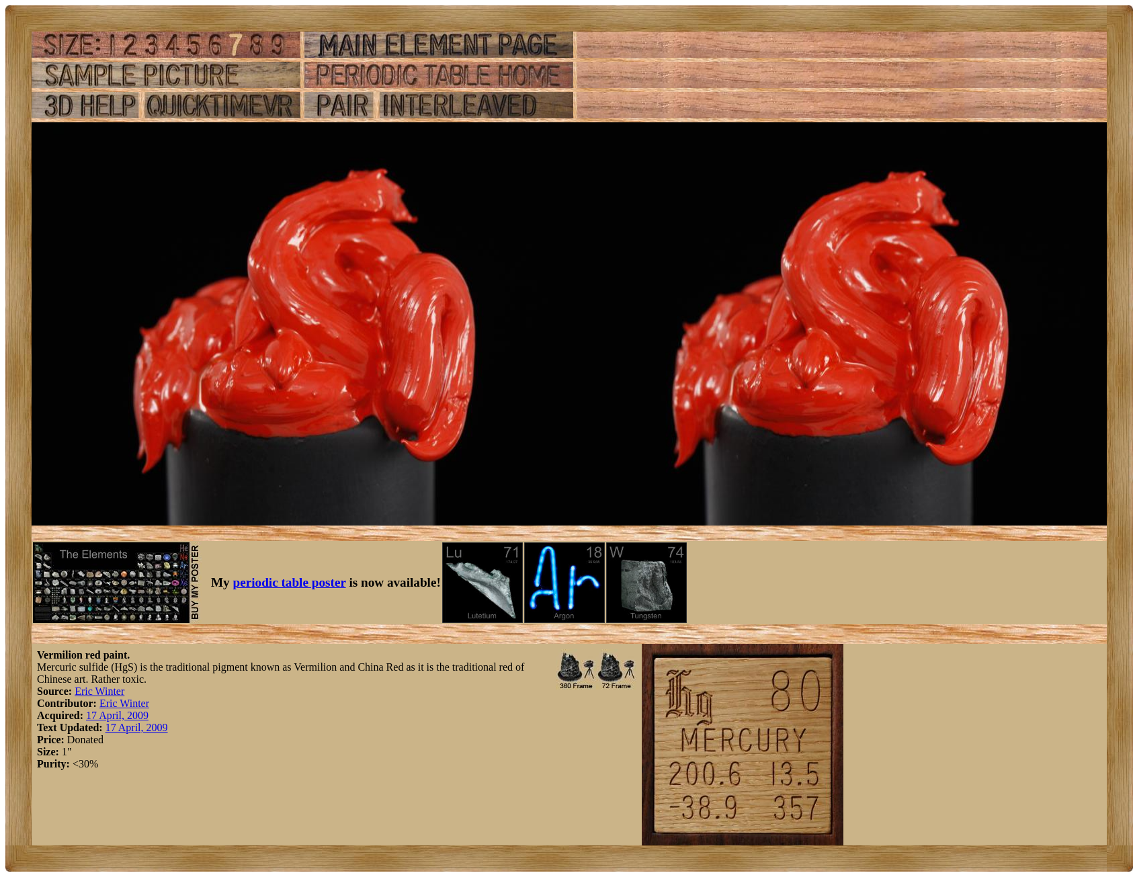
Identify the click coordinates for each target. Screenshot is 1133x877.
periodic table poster (289, 582)
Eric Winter (99, 691)
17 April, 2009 (117, 715)
